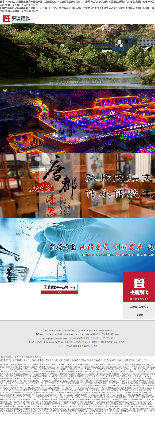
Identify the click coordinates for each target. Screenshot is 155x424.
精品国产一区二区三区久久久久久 (74, 406)
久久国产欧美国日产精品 (99, 406)
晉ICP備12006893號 (72, 339)
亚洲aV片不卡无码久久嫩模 (42, 402)
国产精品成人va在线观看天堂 (107, 372)
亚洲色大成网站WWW (26, 395)
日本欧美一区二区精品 (31, 393)
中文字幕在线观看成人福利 (38, 404)
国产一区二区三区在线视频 (114, 383)
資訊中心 (57, 330)
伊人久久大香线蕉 (39, 374)
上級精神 (139, 315)
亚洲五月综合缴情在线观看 (73, 390)
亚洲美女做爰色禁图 (27, 367)
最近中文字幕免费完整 (12, 393)
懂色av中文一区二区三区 (63, 395)
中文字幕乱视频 (74, 404)
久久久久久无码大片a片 (39, 386)
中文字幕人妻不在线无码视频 (127, 399)
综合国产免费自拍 (111, 374)
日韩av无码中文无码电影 (132, 376)
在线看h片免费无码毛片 (120, 390)
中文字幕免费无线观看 (66, 372)
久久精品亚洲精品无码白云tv (117, 402)
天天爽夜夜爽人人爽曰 (58, 404)
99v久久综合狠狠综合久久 (109, 388)
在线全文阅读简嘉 (75, 374)
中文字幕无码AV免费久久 (42, 397)
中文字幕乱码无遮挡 (128, 381)
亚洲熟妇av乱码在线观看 (85, 399)
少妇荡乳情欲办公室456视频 (62, 376)
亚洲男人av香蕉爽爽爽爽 (116, 397)
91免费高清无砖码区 (113, 376)
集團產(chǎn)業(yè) (69, 330)
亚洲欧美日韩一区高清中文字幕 (133, 388)
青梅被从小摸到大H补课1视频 (64, 379)
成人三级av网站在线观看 (94, 376)
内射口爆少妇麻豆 (144, 379)
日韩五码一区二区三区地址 (50, 390)
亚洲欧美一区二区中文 (130, 409)
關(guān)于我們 (47, 330)
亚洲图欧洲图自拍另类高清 (137, 383)
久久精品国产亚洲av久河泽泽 (15, 379)
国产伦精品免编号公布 (60, 411)
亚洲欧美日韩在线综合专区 (21, 374)
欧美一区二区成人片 (52, 406)
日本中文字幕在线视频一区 (41, 399)
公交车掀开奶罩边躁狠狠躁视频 (135, 395)
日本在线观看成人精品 (119, 386)
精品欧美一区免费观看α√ (18, 411)
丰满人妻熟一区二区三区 (50, 393)
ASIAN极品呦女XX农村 (91, 413)
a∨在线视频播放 (115, 406)
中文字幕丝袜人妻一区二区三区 (84, 365)
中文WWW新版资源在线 (71, 393)
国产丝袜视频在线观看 (86, 379)
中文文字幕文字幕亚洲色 (14, 369)
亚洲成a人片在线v (69, 381)
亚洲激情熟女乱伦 (97, 411)
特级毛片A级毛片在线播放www (106, 381)
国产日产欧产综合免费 (40, 409)
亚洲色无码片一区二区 (105, 399)
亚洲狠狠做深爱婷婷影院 (112, 367)
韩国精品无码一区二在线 (58, 374)
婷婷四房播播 (132, 411)
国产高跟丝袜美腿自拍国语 (134, 406)
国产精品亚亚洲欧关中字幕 (21, 376)
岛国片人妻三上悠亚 (44, 395)
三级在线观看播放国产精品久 (82, 409)
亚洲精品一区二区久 (85, 381)
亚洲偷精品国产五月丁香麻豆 (27, 390)
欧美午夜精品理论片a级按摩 (33, 365)
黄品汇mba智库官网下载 (12, 388)
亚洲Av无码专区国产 (106, 365)
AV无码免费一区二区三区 (46, 367)
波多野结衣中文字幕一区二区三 (58, 365)
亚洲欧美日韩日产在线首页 (107, 379)
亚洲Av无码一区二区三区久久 (40, 379)
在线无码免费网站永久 (41, 376)
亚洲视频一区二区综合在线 (40, 411)
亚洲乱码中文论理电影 (34, 413)
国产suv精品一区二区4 (116, 393)
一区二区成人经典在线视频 (143, 369)
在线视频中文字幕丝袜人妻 (32, 406)
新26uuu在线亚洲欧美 (50, 388)
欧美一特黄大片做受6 (78, 397)
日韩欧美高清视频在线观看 (64, 399)
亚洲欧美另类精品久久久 (92, 367)
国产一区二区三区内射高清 (13, 413)
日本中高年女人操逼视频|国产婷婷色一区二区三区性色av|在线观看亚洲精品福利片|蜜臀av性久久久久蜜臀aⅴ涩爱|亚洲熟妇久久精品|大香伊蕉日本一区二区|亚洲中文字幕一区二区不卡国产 (74, 360)
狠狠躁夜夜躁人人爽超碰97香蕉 (107, 409)
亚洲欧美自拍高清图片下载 (119, 404)
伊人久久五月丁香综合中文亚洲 (67, 383)
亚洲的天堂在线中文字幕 (22, 397)
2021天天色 (10, 383)
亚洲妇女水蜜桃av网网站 (85, 372)
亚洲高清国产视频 (98, 393)
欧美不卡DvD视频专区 (62, 402)
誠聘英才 (110, 330)
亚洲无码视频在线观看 (57, 369)
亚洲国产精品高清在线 (96, 402)
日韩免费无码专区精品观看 (92, 383)
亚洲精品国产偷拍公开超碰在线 (94, 404)
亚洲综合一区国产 (51, 413)
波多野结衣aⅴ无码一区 (9, 372)
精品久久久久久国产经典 (125, 365)
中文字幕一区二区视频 (136, 397)
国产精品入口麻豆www (79, 411)
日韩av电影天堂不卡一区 (69, 388)
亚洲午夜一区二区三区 (127, 379)
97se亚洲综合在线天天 (97, 397)
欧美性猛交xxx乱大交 (128, 372)
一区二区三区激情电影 (32, 388)
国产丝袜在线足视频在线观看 (69, 367)
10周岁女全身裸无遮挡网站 (50, 381)
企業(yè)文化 (84, 330)
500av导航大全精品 (23, 383)
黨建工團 (93, 330)
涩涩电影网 (86, 393)
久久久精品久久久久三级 (59, 409)
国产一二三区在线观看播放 (82, 386)
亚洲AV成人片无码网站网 (112, 413)
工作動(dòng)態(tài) (139, 307)
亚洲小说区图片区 (31, 381)
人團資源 (102, 330)
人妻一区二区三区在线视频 (19, 399)
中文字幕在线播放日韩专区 (30, 372)
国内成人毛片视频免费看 (97, 369)
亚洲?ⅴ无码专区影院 (131, 367)
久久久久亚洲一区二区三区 (70, 413)
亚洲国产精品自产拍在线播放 (119, 369)
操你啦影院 (79, 376)
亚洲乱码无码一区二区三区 (111, 395)
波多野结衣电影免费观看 (76, 369)
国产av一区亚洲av (48, 372)
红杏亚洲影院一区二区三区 (43, 383)
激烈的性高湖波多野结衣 (60, 386)
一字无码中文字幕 (22, 386)
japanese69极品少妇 (61, 397)
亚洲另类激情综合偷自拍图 (136, 393)
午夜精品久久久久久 (101, 386)
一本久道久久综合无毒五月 (130, 374)
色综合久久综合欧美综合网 (11, 365)
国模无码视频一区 (79, 402)
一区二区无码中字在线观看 (19, 402)
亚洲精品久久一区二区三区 (15, 404)
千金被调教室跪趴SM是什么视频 (86, 395)
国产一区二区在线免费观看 (36, 369)
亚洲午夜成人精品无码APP (115, 411)
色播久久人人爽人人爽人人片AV (97, 390)
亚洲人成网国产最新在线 (94, 374)
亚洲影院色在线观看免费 (20, 409)
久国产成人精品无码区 (89, 388)
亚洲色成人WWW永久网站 (141, 404)
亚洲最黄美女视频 (143, 365)
